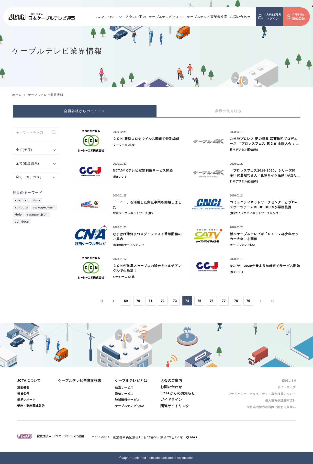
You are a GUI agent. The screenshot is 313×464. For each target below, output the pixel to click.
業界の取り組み (228, 111)
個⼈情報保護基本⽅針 (280, 400)
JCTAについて (107, 17)
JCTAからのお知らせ (177, 393)
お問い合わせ (240, 17)
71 (150, 301)
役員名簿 (23, 393)
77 (224, 301)
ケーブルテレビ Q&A (130, 406)
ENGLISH (289, 380)
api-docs (21, 207)
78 (236, 301)
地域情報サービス (127, 399)
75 (199, 301)
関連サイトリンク (174, 406)
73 (175, 301)
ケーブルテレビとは (164, 17)
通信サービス (124, 393)
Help (18, 214)
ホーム (17, 95)
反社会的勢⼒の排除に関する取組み (271, 407)
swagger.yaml (44, 207)
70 (138, 301)
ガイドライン (171, 399)
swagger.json (37, 214)
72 (163, 301)
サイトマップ (286, 387)
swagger (21, 200)
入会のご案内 (136, 17)
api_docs (22, 221)
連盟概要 (23, 387)
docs (36, 200)
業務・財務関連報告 (31, 406)
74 (187, 301)
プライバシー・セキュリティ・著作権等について (262, 394)
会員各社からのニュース (84, 111)
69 (126, 301)
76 (211, 301)
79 (248, 301)
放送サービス (124, 387)
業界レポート (26, 399)
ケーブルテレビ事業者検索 (207, 17)
